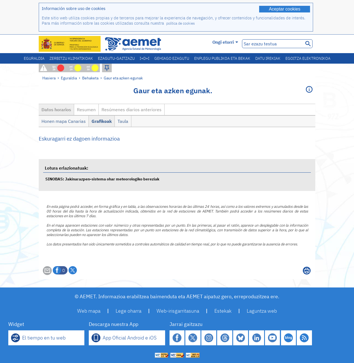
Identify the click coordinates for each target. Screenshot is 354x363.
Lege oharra (128, 311)
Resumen (86, 109)
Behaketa (90, 78)
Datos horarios (56, 109)
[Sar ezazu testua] (272, 43)
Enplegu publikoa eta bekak (222, 58)
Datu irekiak (267, 58)
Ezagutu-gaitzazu (116, 58)
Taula (123, 121)
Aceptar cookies (284, 9)
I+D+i (144, 58)
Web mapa (88, 311)
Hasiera (49, 78)
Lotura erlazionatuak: (66, 168)
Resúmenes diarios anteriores (131, 109)
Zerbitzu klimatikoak (71, 58)
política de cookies (180, 23)
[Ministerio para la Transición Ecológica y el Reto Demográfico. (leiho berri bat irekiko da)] (70, 44)
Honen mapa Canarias (63, 121)
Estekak (222, 311)
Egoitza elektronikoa (307, 58)
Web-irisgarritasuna (178, 311)
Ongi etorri (225, 42)
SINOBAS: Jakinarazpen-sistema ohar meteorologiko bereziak (102, 179)
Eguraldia (34, 58)
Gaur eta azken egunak (123, 78)
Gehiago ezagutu (171, 58)
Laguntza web (262, 311)
